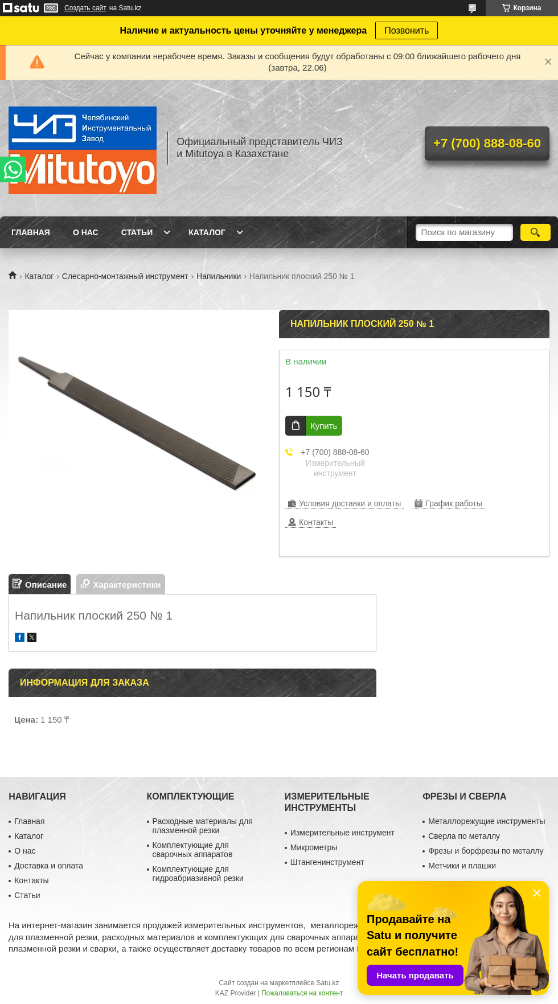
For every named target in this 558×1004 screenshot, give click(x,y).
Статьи (137, 232)
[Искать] (535, 232)
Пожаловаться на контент (302, 993)
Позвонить (406, 30)
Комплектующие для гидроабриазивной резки (198, 873)
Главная (30, 232)
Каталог (206, 232)
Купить (323, 426)
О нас (86, 232)
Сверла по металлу (464, 836)
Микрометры (313, 847)
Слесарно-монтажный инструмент (125, 276)
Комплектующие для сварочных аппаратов (193, 850)
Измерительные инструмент (342, 832)
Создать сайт (85, 8)
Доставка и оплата (48, 865)
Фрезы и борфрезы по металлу (485, 850)
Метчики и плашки (462, 865)
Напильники (218, 276)
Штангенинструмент (327, 862)
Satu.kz (327, 983)
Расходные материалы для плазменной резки (203, 826)
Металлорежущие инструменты (486, 821)
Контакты (31, 880)
